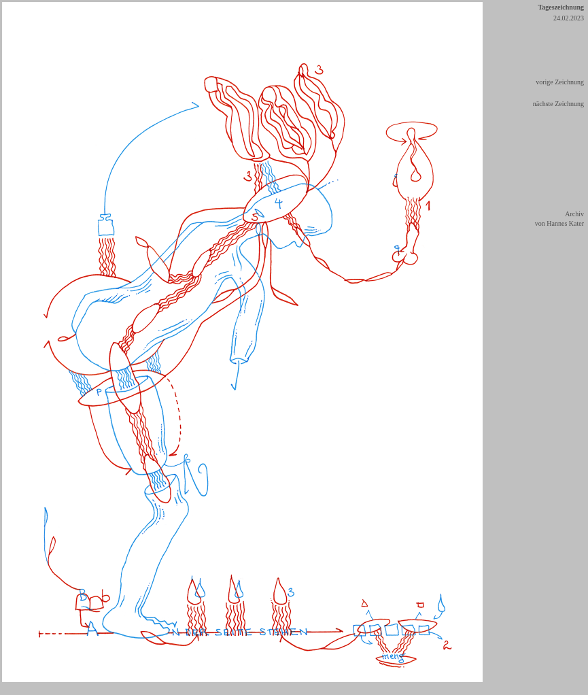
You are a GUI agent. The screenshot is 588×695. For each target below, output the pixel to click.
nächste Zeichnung (558, 103)
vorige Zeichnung (560, 82)
